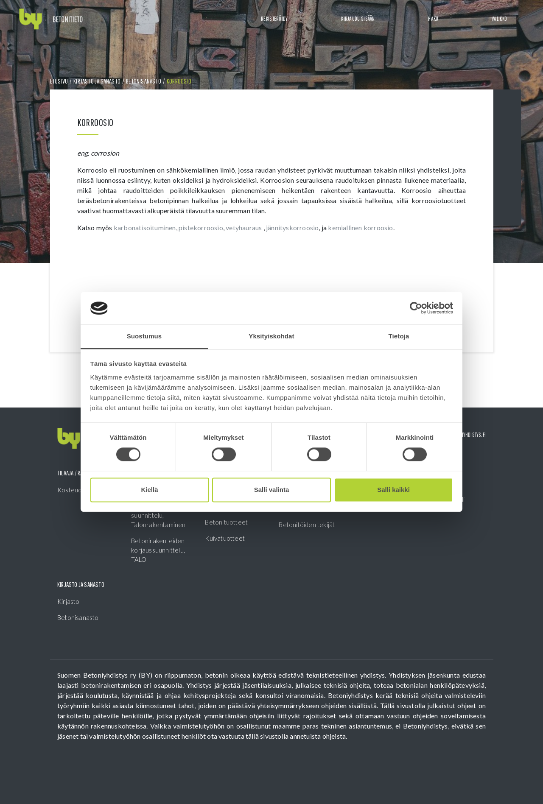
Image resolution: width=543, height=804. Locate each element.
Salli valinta (271, 489)
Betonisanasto (143, 81)
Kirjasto (68, 601)
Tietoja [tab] (399, 336)
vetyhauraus (244, 227)
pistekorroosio (201, 227)
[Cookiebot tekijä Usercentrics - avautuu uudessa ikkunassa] (416, 308)
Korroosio (179, 81)
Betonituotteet (226, 522)
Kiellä (149, 489)
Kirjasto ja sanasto (96, 81)
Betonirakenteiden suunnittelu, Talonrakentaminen (158, 515)
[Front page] (51, 19)
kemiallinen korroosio (360, 227)
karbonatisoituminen (145, 227)
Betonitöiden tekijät (307, 524)
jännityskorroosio (292, 227)
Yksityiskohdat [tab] (271, 336)
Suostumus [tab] (144, 336)
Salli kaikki (393, 489)
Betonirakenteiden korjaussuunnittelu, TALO (158, 550)
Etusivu (59, 81)
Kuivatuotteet (225, 538)
